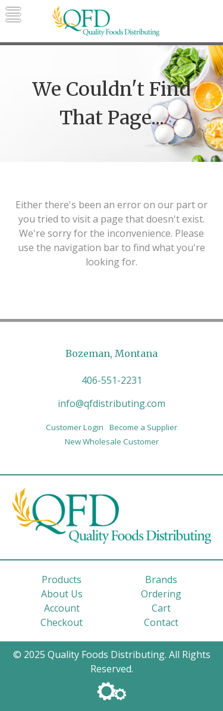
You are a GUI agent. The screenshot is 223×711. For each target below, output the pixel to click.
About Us (62, 593)
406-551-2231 (111, 380)
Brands (161, 579)
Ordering (161, 593)
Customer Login (74, 427)
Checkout (61, 622)
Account (62, 608)
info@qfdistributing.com (111, 403)
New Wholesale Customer (112, 441)
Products (61, 579)
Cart (161, 608)
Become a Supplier (143, 427)
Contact (161, 622)
